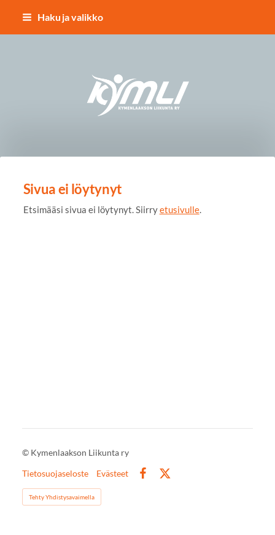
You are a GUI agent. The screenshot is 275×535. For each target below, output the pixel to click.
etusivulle (179, 209)
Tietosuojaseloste (55, 473)
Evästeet (112, 473)
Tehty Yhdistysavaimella (62, 497)
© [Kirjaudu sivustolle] (26, 452)
